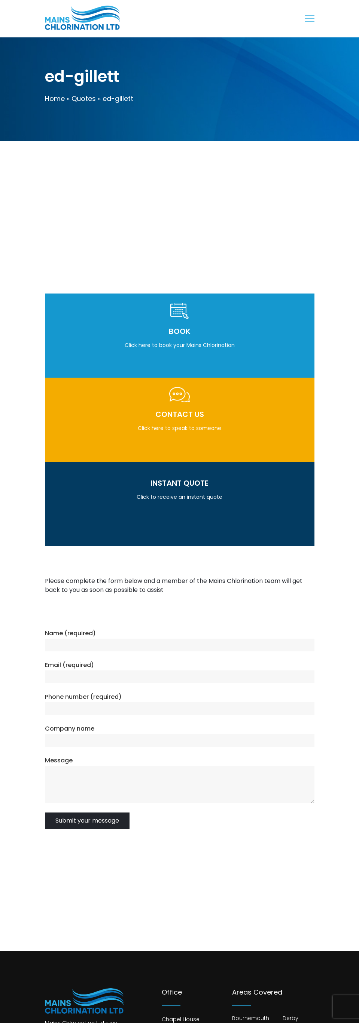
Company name (69, 728)
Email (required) (69, 665)
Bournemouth (250, 1018)
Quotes (84, 98)
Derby (290, 1018)
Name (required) (70, 633)
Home (55, 98)
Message (59, 760)
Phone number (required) (83, 696)
